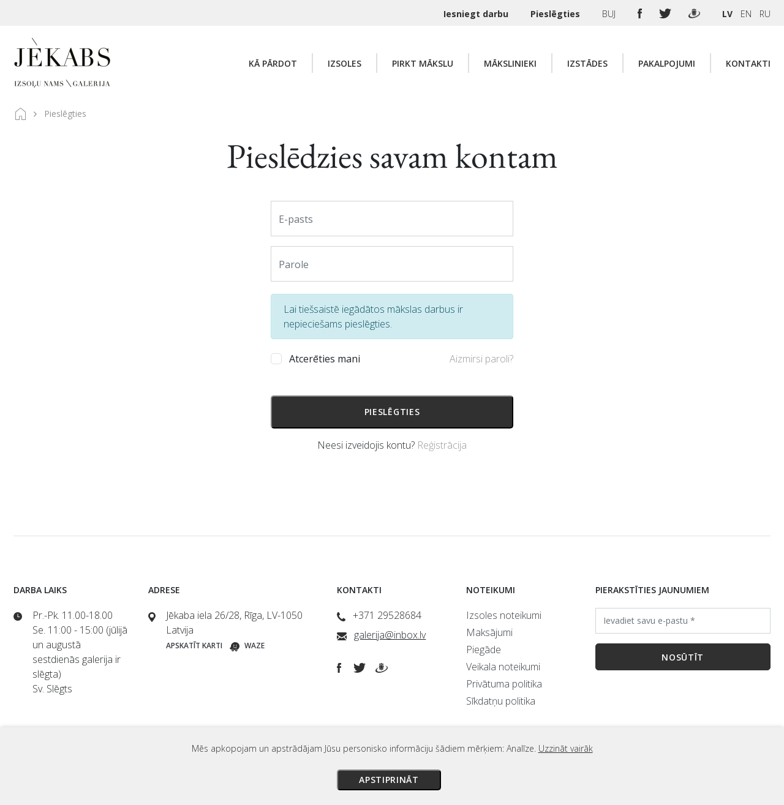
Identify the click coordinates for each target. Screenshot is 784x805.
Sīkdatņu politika (500, 701)
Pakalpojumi (666, 63)
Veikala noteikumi (503, 666)
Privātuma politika (504, 684)
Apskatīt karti (194, 645)
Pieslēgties (556, 14)
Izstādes (587, 63)
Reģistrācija (442, 445)
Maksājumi (489, 632)
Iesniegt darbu (477, 14)
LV (727, 14)
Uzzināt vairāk (565, 748)
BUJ (610, 14)
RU (765, 14)
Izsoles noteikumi (503, 615)
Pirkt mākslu (422, 63)
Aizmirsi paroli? (481, 358)
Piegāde (483, 649)
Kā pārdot (273, 63)
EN (746, 14)
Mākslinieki (510, 63)
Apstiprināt (389, 779)
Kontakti (748, 63)
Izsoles (344, 63)
